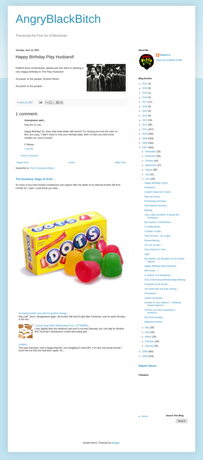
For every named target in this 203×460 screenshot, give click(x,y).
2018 (145, 97)
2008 (145, 143)
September (151, 165)
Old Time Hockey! (153, 317)
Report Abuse (147, 365)
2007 (145, 147)
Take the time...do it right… (158, 235)
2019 (145, 92)
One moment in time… (156, 249)
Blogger (115, 442)
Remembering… (152, 240)
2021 (145, 83)
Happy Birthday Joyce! (156, 183)
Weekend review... (154, 322)
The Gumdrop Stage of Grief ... (35, 179)
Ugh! (146, 254)
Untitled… (24, 344)
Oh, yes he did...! (153, 245)
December (151, 151)
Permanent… (151, 293)
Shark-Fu (165, 55)
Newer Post (23, 162)
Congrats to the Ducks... (157, 284)
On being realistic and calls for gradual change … (44, 313)
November (151, 156)
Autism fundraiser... (154, 298)
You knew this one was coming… (161, 289)
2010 (145, 133)
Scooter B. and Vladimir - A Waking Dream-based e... (162, 304)
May (147, 327)
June (148, 179)
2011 (145, 129)
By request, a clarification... (158, 222)
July (147, 174)
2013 (145, 120)
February (150, 341)
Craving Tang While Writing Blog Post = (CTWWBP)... (62, 325)
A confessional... (152, 226)
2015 (145, 111)
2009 (145, 138)
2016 (145, 106)
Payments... (150, 187)
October (149, 160)
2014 (145, 115)
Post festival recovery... (156, 205)
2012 (145, 124)
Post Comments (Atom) (42, 168)
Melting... (149, 210)
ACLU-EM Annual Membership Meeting (164, 279)
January (149, 346)
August (149, 169)
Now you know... (152, 196)
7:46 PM (28, 149)
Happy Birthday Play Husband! (160, 266)
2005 (145, 356)
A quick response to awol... (158, 192)
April (147, 332)
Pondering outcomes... (156, 201)
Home (72, 162)
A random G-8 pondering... (158, 275)
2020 (145, 88)
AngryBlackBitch (58, 18)
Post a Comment (29, 155)
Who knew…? (151, 270)
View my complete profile (169, 60)
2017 (145, 101)
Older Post (120, 162)
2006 (145, 351)
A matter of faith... (153, 231)
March (148, 336)
